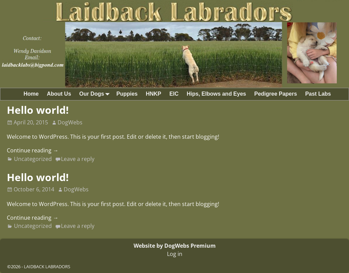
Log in (174, 254)
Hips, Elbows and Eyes (216, 94)
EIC (174, 94)
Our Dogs (95, 94)
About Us (59, 94)
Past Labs (318, 94)
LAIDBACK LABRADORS (47, 266)
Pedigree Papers (275, 94)
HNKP (153, 94)
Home (31, 94)
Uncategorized (33, 159)
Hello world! (38, 110)
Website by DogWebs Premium (175, 245)
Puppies (126, 94)
